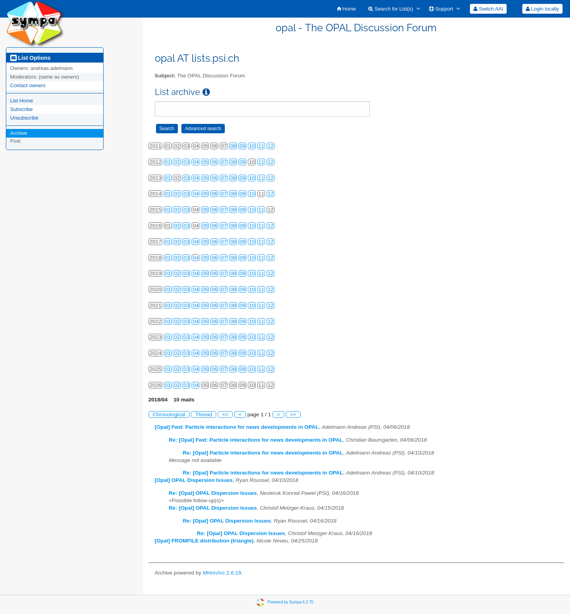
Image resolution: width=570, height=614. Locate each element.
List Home (21, 101)
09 (243, 146)
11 (261, 146)
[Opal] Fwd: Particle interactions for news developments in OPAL (237, 427)
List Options (30, 58)
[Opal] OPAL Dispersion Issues (194, 480)
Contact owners (27, 85)
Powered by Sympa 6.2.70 (290, 602)
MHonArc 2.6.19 (222, 573)
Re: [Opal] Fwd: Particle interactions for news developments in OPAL (256, 440)
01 (168, 162)
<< (225, 414)
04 (196, 162)
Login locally (542, 9)
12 (271, 146)
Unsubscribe (24, 118)
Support (441, 9)
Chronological (169, 414)
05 (205, 162)
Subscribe (21, 109)
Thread (203, 414)
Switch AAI (488, 9)
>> (293, 414)
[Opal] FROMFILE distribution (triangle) (204, 541)
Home (346, 9)
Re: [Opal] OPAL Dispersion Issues (213, 493)
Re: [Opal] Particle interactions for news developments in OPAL (263, 453)
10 (252, 146)
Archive (18, 133)
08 (233, 146)
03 (186, 162)
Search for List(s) (390, 9)
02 (177, 162)
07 (224, 162)
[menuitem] (346, 9)
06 (214, 162)
